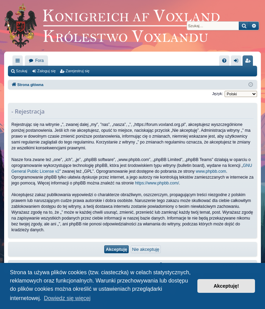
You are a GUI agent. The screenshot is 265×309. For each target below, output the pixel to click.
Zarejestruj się (77, 71)
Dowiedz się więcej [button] (67, 298)
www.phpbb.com (211, 171)
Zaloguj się (46, 71)
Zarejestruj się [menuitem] (249, 62)
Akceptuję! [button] (226, 286)
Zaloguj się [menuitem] (237, 62)
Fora (39, 60)
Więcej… (19, 62)
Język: (217, 94)
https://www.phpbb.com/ (157, 183)
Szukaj (21, 71)
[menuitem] (224, 60)
